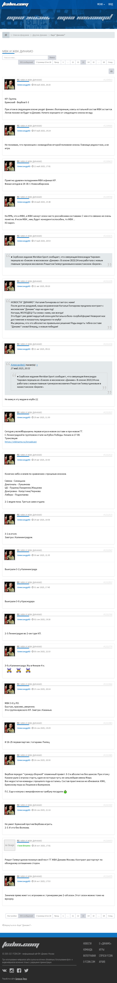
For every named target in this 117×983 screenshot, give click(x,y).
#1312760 (107, 614)
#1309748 (107, 197)
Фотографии (89, 955)
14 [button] (88, 62)
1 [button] (63, 62)
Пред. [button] (56, 62)
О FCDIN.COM (89, 962)
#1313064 (107, 684)
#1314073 (107, 841)
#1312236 (107, 344)
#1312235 (107, 281)
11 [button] (73, 62)
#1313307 (107, 805)
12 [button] (78, 62)
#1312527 (107, 412)
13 (83, 62)
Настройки (12, 916)
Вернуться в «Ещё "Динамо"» (16, 925)
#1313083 (107, 723)
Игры (101, 949)
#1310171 (107, 236)
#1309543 (107, 80)
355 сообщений (26, 62)
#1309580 (107, 126)
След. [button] (110, 62)
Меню (101, 4)
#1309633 (107, 161)
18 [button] (104, 62)
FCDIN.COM (15, 4)
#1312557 (107, 582)
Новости (87, 943)
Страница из (43, 62)
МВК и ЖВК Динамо (17, 51)
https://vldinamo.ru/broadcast (21, 441)
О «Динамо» (105, 943)
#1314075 (107, 876)
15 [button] (93, 62)
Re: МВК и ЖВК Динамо (29, 80)
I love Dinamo (23, 845)
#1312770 (107, 646)
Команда (87, 949)
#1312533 (107, 515)
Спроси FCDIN (106, 955)
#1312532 (107, 455)
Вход (110, 4)
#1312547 (107, 550)
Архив (102, 962)
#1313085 (107, 755)
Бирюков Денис (21, 979)
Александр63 (23, 84)
